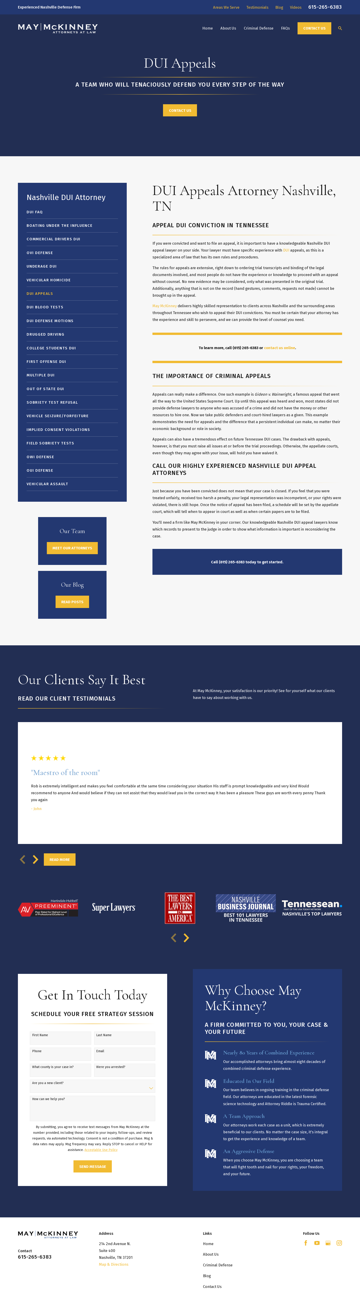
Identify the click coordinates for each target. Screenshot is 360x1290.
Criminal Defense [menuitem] (258, 28)
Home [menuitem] (207, 28)
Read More (60, 859)
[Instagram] (339, 1243)
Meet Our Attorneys (72, 548)
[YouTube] (317, 1243)
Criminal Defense (218, 1265)
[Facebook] (305, 1243)
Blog (279, 7)
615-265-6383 (325, 7)
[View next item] (35, 859)
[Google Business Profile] (328, 1243)
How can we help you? (41, 1099)
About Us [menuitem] (228, 28)
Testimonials (257, 7)
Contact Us (314, 28)
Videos (295, 7)
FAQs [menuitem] (285, 28)
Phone (29, 1051)
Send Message (85, 1166)
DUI (286, 250)
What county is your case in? (45, 1067)
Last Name (96, 1035)
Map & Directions (113, 1264)
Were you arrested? (103, 1067)
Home (208, 1243)
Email (93, 1051)
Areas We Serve (226, 7)
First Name (32, 1035)
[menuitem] (72, 212)
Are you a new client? (40, 1083)
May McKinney (164, 306)
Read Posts (72, 602)
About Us (211, 1254)
